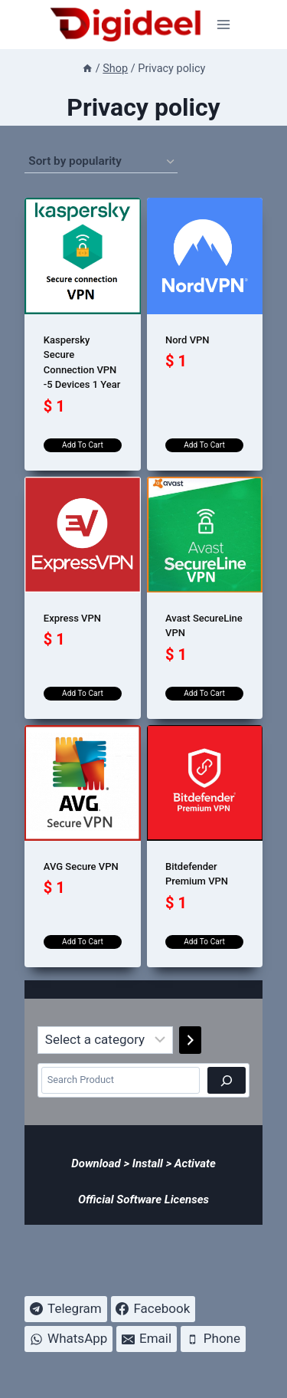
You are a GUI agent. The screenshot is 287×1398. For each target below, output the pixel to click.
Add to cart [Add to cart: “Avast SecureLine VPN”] (204, 693)
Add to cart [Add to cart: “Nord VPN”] (204, 445)
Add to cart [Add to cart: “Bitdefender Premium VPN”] (204, 941)
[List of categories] (105, 1040)
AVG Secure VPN (81, 866)
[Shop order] (101, 161)
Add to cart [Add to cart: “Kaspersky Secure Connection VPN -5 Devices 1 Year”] (82, 445)
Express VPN (72, 618)
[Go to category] (190, 1040)
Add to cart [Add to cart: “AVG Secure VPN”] (82, 941)
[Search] (226, 1080)
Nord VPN (187, 340)
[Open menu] (224, 24)
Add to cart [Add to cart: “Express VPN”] (82, 693)
